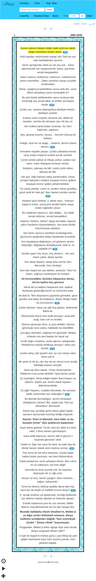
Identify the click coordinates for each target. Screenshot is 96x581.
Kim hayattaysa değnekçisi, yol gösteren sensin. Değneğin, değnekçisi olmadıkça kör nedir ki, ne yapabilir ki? (48, 245)
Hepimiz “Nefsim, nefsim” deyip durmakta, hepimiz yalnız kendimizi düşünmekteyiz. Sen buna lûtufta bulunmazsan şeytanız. (48, 225)
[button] (25, 3)
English (77, 24)
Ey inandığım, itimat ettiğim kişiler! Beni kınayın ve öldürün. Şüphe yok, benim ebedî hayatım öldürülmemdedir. (48, 382)
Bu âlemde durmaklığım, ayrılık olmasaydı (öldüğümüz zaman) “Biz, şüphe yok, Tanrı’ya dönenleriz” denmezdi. (48, 402)
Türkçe (84, 24)
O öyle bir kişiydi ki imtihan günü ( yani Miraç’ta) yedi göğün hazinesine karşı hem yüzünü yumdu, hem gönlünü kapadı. (48, 539)
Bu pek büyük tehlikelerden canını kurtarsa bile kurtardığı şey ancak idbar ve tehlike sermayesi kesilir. (48, 101)
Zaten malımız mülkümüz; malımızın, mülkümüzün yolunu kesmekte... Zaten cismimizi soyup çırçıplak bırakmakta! (48, 81)
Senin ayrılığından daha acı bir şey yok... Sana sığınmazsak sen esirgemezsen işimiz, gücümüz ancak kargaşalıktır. (48, 69)
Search (49, 10)
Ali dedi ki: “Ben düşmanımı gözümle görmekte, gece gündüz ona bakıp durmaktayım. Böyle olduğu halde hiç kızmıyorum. (48, 299)
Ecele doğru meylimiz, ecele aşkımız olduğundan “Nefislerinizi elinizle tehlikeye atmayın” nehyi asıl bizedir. (48, 345)
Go (82, 16)
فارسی (91, 23)
